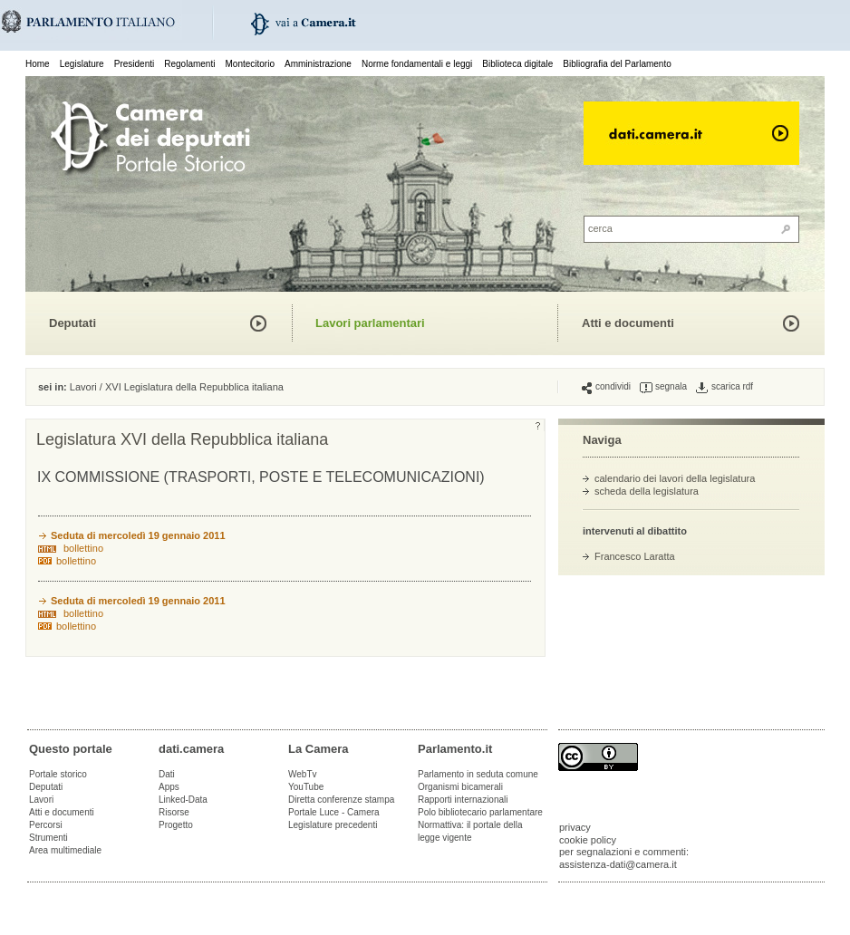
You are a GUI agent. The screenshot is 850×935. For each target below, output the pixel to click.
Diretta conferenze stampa (341, 800)
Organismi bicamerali (460, 787)
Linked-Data (183, 800)
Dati (167, 774)
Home (37, 64)
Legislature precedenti (332, 825)
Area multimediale (65, 850)
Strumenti (48, 838)
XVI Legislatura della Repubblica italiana (194, 386)
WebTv (302, 774)
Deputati (72, 323)
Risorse (174, 812)
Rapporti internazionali (463, 800)
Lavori (83, 386)
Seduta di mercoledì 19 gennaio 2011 (138, 535)
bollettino (83, 548)
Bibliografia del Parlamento (617, 64)
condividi (606, 387)
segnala (663, 387)
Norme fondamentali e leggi (417, 64)
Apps (169, 787)
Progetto (176, 825)
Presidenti (134, 64)
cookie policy (587, 839)
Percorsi (46, 825)
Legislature (82, 64)
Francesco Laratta (634, 556)
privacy (575, 827)
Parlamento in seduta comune (478, 774)
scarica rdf (724, 387)
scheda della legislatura (646, 491)
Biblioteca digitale (517, 64)
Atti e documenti (628, 323)
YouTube (306, 787)
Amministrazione (318, 64)
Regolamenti (189, 64)
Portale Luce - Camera (334, 812)
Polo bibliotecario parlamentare (480, 812)
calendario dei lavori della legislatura (674, 478)
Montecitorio (249, 64)
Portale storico (58, 774)
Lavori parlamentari (370, 323)
